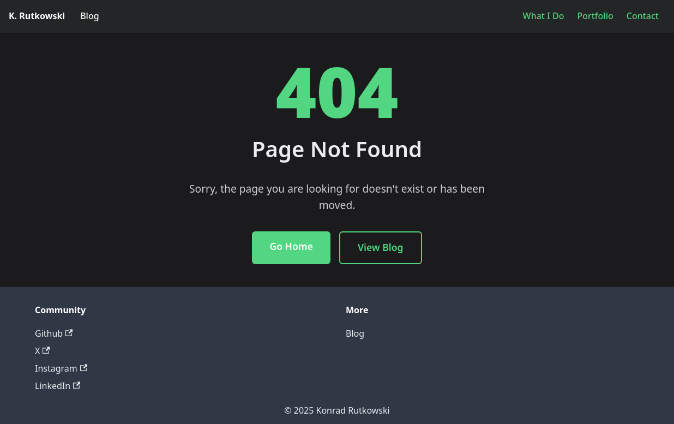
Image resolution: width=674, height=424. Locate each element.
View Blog (381, 247)
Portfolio (595, 16)
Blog (89, 16)
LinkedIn (57, 386)
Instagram (61, 368)
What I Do (543, 16)
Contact (643, 16)
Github (54, 333)
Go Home (291, 246)
